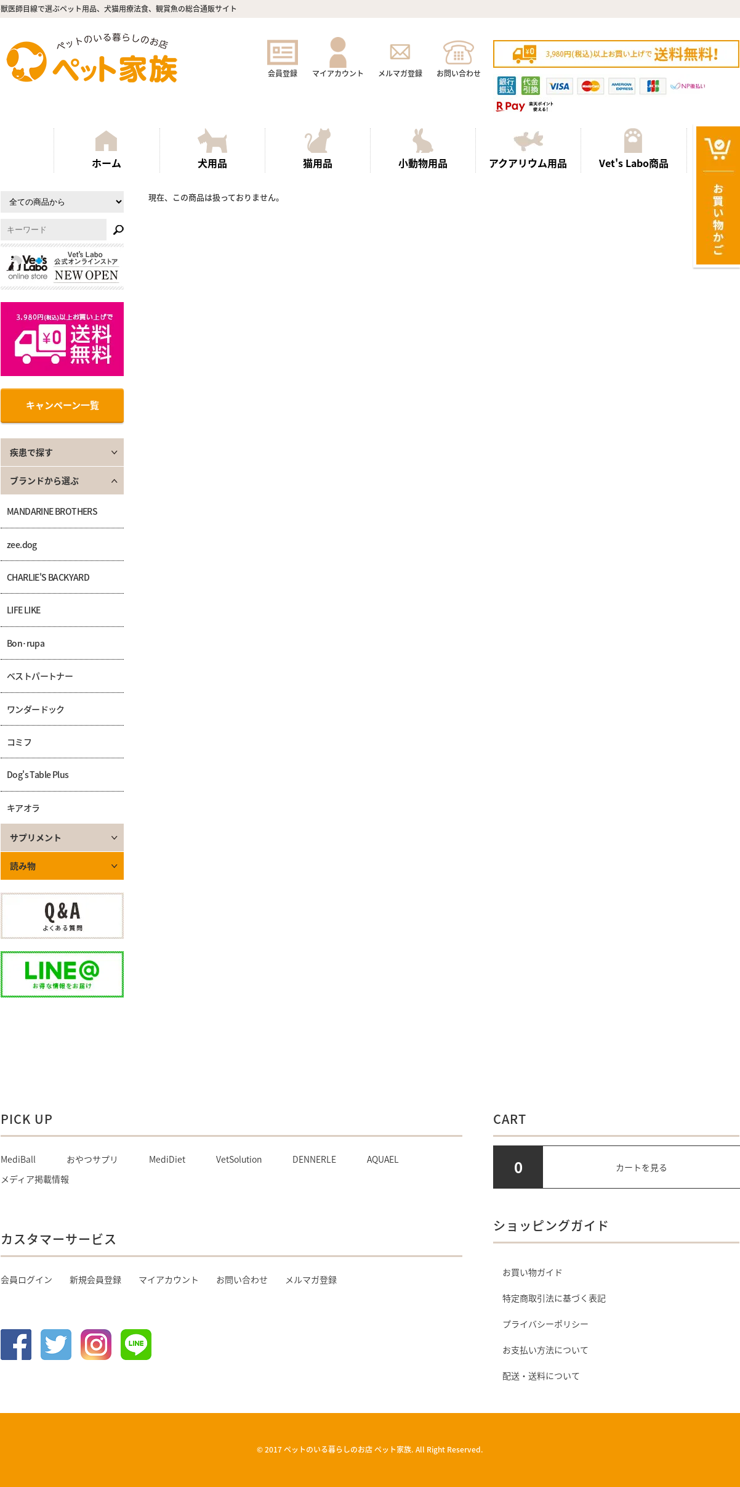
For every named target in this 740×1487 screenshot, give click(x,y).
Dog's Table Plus (37, 774)
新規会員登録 (95, 1279)
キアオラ (23, 807)
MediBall (18, 1159)
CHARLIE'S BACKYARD (48, 577)
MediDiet (167, 1159)
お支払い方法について (545, 1349)
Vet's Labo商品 (634, 149)
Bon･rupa (25, 643)
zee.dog (22, 544)
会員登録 (282, 67)
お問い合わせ (458, 67)
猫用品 (317, 149)
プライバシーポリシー (545, 1323)
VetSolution (239, 1159)
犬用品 (212, 149)
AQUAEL (383, 1159)
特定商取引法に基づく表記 (554, 1298)
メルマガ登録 (400, 67)
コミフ (19, 741)
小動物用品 (423, 149)
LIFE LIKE (24, 610)
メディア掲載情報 (35, 1179)
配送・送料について (541, 1375)
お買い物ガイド (532, 1272)
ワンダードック (36, 709)
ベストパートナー (40, 676)
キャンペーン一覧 (62, 405)
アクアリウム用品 (528, 149)
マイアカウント (338, 67)
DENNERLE (314, 1159)
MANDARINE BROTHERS (52, 511)
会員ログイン (26, 1279)
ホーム (106, 149)
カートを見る (641, 1167)
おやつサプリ (92, 1159)
